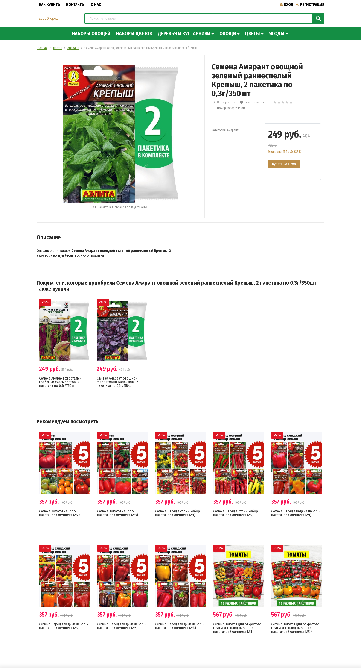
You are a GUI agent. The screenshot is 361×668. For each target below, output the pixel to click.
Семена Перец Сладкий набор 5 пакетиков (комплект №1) (295, 513)
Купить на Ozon (284, 164)
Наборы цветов (134, 33)
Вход (286, 4)
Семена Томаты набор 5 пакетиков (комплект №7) (59, 513)
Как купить (49, 4)
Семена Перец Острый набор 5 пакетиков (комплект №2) (236, 513)
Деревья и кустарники (184, 33)
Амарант (232, 130)
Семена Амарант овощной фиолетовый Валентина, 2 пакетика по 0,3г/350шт (117, 382)
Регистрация (310, 4)
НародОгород (47, 18)
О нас (96, 4)
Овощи (227, 33)
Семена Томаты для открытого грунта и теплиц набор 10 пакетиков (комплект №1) (237, 628)
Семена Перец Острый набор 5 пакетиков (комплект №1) (178, 513)
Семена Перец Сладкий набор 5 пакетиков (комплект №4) (179, 626)
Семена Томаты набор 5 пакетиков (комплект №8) (117, 513)
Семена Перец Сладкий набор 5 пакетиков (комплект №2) (63, 626)
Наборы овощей (91, 33)
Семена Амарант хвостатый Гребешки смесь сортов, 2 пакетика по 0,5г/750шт (60, 382)
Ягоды (277, 33)
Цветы (252, 33)
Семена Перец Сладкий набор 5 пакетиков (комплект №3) (121, 626)
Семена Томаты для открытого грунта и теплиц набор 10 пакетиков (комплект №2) (295, 628)
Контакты (75, 4)
